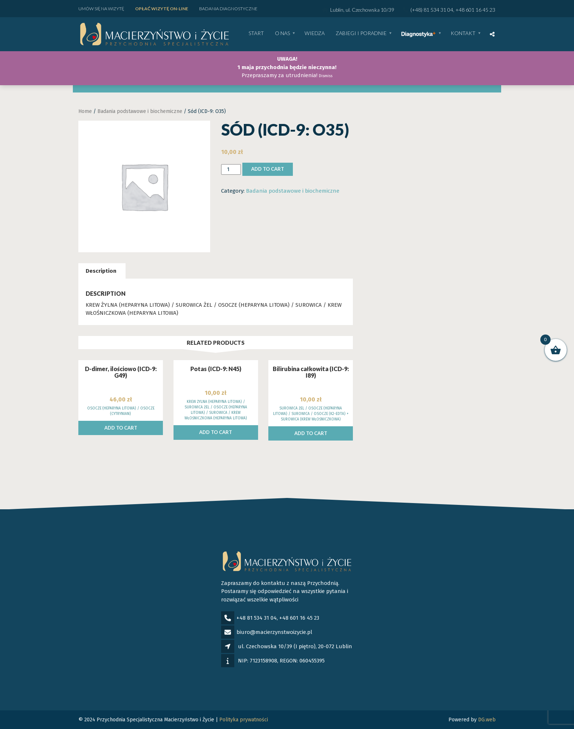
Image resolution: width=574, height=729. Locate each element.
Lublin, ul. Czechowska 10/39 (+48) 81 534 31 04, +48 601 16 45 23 (408, 10)
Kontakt (463, 33)
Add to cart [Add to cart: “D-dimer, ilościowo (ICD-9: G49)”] (120, 428)
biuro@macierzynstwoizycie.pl (274, 632)
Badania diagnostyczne (228, 8)
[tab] (101, 271)
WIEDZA (315, 33)
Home (85, 111)
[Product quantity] (231, 169)
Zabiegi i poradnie (361, 33)
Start (256, 33)
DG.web (487, 720)
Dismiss (325, 75)
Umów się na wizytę (101, 8)
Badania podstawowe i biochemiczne (139, 111)
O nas (282, 33)
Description (101, 271)
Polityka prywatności (243, 720)
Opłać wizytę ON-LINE (161, 8)
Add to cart (267, 169)
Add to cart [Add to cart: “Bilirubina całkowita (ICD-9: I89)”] (310, 433)
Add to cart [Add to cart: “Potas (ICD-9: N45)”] (215, 432)
